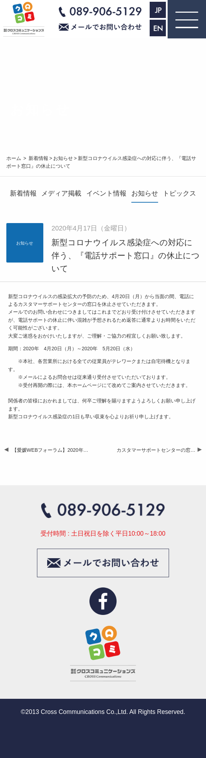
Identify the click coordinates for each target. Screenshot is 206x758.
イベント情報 (106, 193)
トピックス (179, 193)
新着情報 (23, 193)
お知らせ (144, 193)
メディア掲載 (61, 193)
